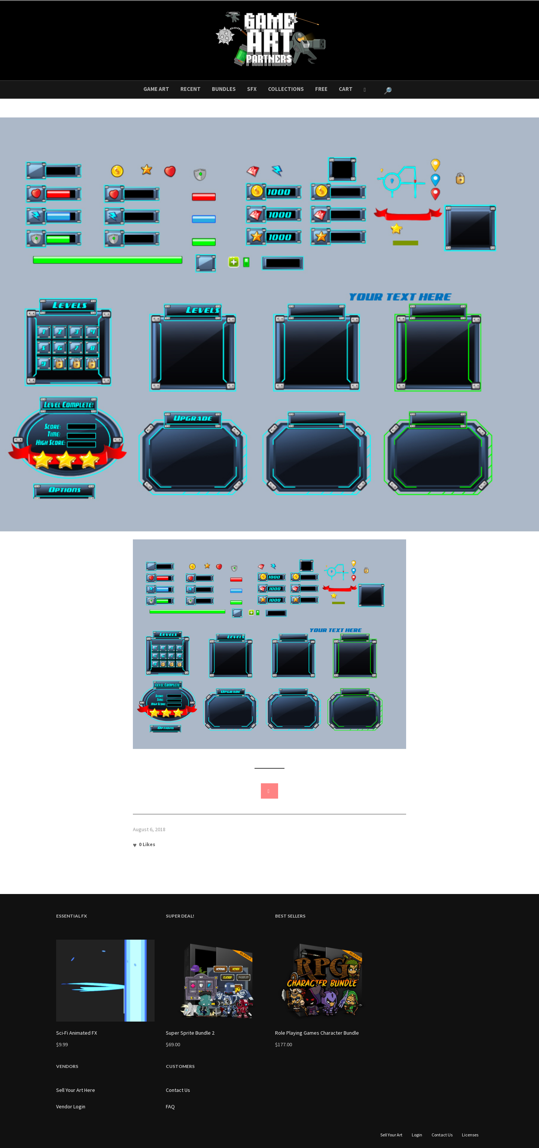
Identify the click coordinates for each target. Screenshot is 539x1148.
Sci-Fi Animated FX (76, 1032)
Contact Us (178, 1090)
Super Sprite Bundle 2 (190, 1032)
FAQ (170, 1106)
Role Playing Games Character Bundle (317, 1032)
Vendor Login (70, 1106)
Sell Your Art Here (75, 1090)
